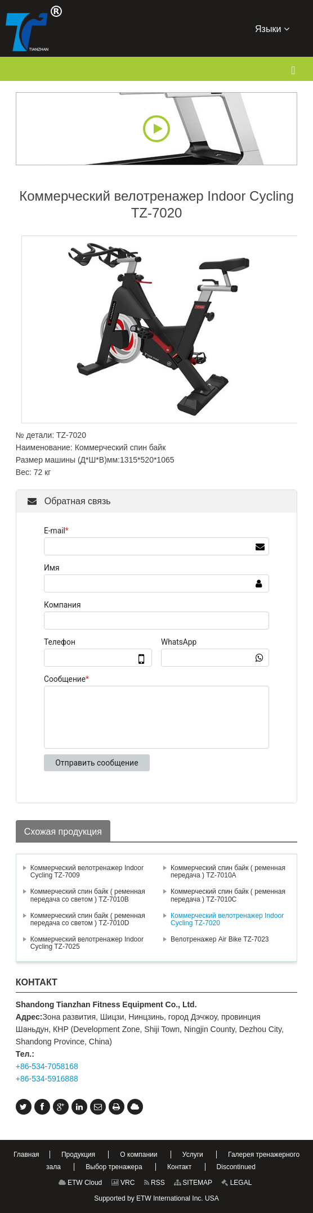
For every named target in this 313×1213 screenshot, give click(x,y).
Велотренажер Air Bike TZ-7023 (220, 939)
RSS (154, 1183)
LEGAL (236, 1183)
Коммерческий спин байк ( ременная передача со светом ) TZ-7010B (87, 895)
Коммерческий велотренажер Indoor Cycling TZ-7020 (227, 919)
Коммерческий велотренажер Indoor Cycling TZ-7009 (87, 871)
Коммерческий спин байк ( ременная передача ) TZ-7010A (228, 871)
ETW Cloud (80, 1183)
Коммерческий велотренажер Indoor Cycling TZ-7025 (87, 943)
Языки (272, 28)
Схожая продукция (63, 831)
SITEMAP (193, 1183)
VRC (123, 1183)
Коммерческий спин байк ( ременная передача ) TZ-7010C (228, 895)
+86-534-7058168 (47, 1066)
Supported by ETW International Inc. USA (156, 1198)
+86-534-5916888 (47, 1078)
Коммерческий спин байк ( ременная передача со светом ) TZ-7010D (87, 919)
